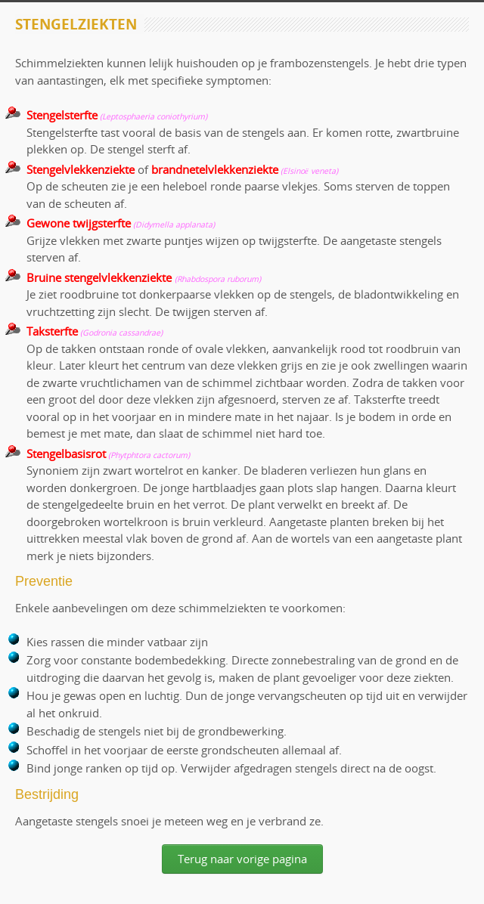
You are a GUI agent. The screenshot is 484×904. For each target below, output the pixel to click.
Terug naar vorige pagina (242, 858)
